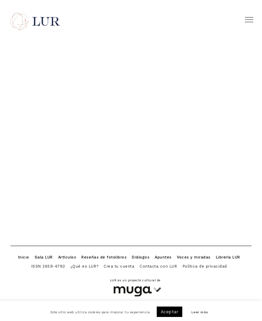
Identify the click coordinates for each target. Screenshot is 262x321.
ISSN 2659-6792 (48, 266)
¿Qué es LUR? (84, 266)
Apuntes (163, 257)
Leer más (199, 312)
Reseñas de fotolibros (103, 257)
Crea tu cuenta (119, 266)
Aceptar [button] (170, 311)
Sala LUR (44, 257)
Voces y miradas (194, 257)
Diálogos (140, 257)
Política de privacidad (205, 266)
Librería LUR (228, 257)
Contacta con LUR (158, 266)
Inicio (23, 257)
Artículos (67, 257)
